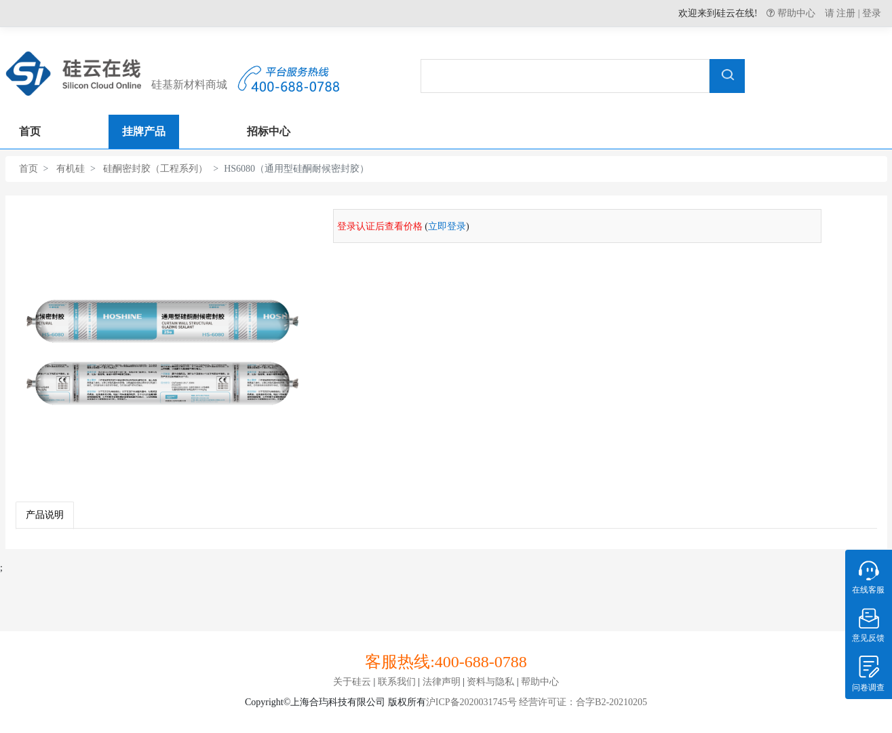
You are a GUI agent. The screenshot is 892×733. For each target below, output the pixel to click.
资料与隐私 (490, 682)
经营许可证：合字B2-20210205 (582, 702)
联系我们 (397, 682)
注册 (845, 13)
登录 (871, 13)
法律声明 (442, 682)
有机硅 (70, 169)
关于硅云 (352, 682)
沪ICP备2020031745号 (471, 702)
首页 (28, 169)
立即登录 (447, 226)
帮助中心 (795, 13)
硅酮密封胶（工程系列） (155, 169)
